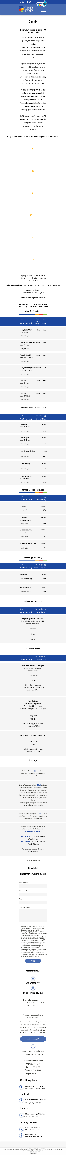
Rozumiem (33, 1153)
